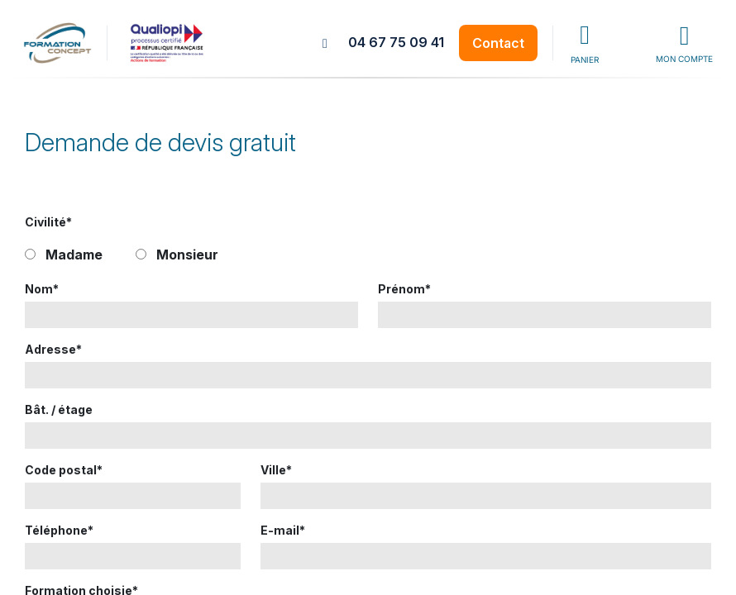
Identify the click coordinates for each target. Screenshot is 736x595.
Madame (74, 254)
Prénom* (404, 289)
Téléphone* (59, 530)
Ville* (276, 470)
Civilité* (48, 222)
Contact (498, 43)
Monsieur (187, 254)
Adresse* (53, 349)
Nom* (42, 289)
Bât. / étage (59, 409)
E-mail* (282, 530)
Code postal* (64, 470)
